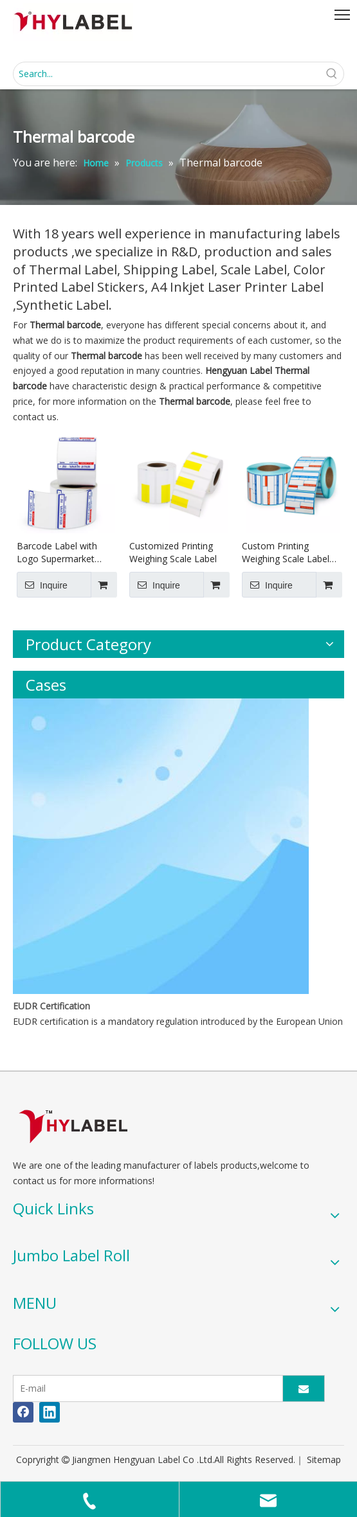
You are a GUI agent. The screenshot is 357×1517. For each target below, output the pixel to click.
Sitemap (324, 1459)
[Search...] (167, 73)
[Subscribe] (303, 1388)
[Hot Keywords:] (331, 73)
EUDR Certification (51, 1006)
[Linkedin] (49, 1412)
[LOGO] (73, 1126)
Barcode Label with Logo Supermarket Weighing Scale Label (60, 552)
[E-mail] (145, 1388)
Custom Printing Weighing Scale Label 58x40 (285, 552)
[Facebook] (23, 1412)
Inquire (42, 585)
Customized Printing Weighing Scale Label (173, 552)
